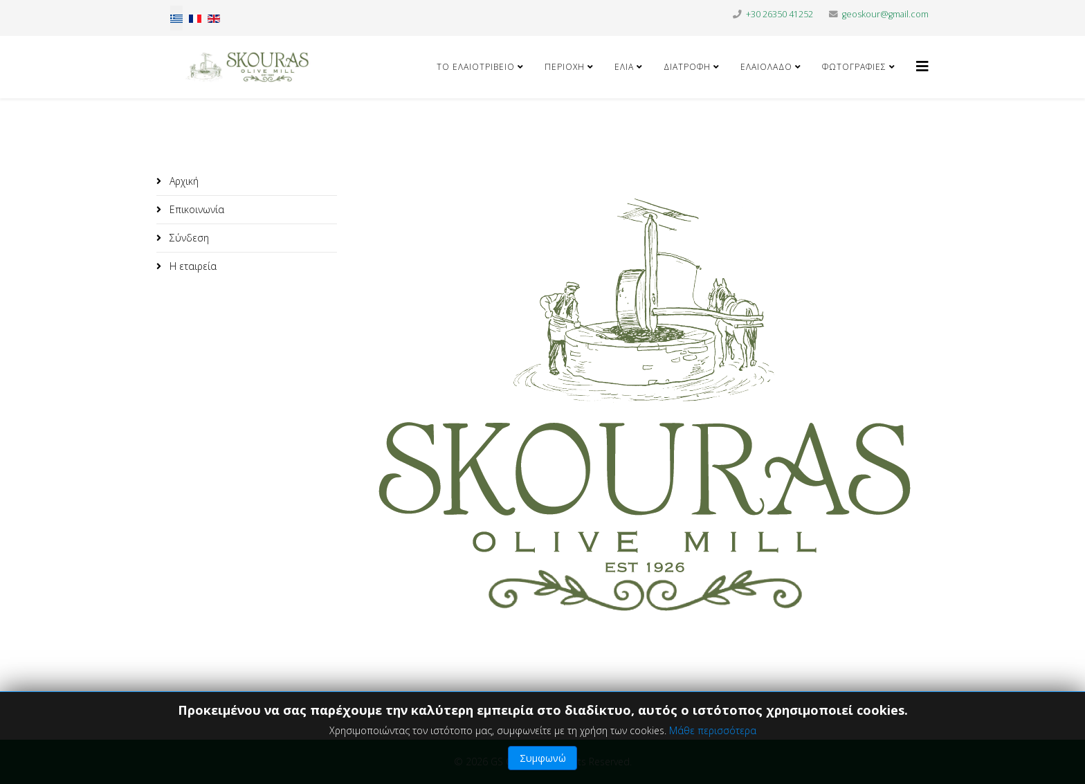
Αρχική (183, 181)
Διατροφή (687, 67)
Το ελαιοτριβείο (476, 67)
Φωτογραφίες (854, 67)
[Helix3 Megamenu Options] (922, 66)
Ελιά (625, 67)
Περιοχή (565, 67)
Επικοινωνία (195, 209)
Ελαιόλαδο (766, 67)
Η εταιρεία (192, 266)
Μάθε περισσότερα (712, 730)
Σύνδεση (188, 237)
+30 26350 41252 (779, 14)
